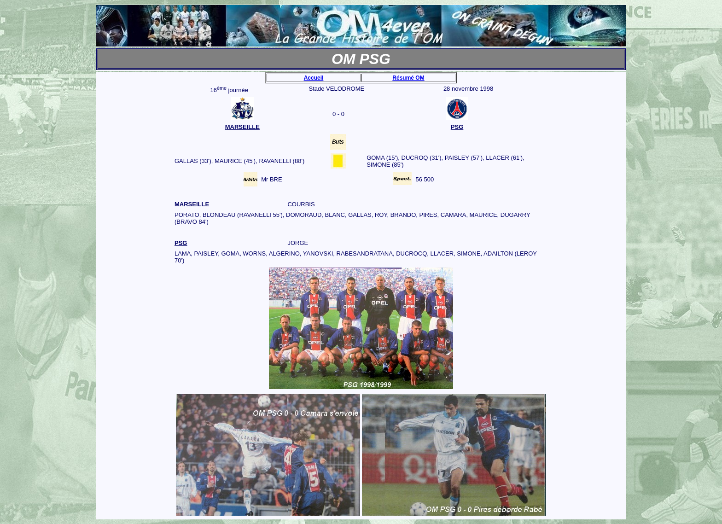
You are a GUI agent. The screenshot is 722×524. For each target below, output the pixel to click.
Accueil (314, 78)
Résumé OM (408, 78)
